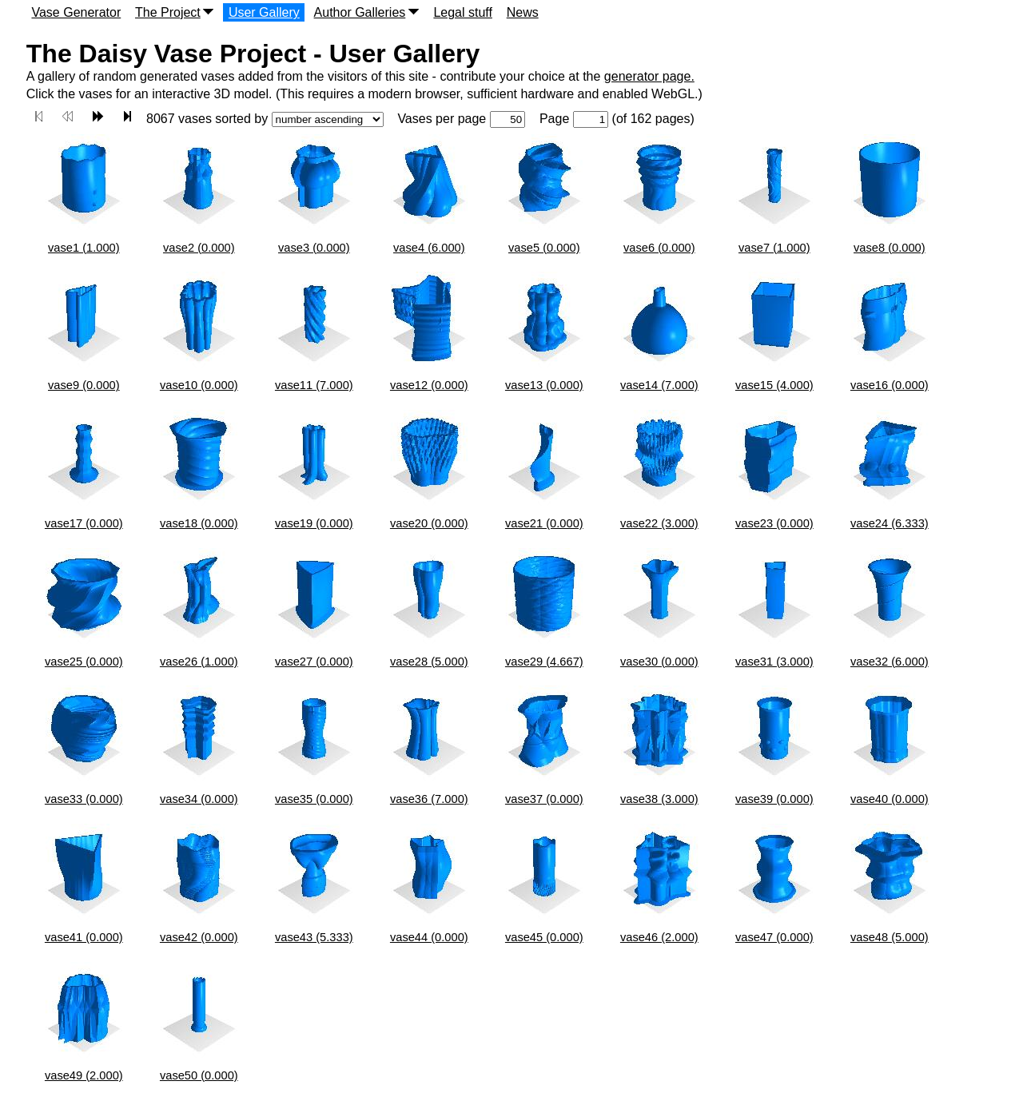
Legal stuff (462, 12)
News (523, 12)
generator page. (649, 76)
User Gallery (264, 12)
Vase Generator (76, 12)
